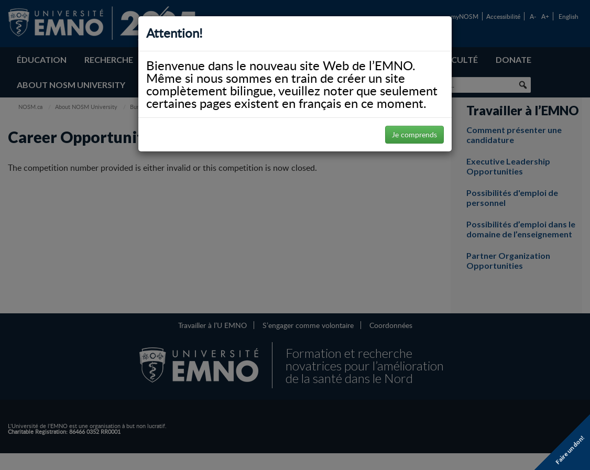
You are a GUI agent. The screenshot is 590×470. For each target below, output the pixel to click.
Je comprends (414, 134)
